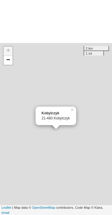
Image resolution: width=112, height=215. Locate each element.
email (5, 212)
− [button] (8, 60)
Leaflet (6, 207)
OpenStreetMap (43, 207)
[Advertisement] (56, 21)
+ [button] (8, 51)
